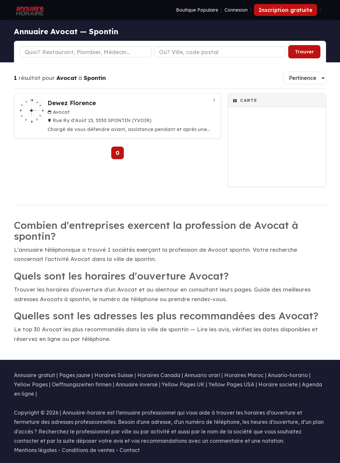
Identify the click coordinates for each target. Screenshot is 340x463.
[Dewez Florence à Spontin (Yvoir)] (117, 115)
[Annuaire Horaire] (29, 10)
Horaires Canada (158, 375)
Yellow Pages (31, 384)
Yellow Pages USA (231, 384)
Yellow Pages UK (183, 384)
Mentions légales (35, 450)
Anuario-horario (288, 375)
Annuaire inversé (137, 384)
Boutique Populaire (197, 10)
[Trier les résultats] (304, 78)
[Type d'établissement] (85, 51)
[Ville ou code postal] (220, 51)
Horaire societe (278, 384)
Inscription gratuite (285, 10)
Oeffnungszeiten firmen (82, 384)
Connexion (236, 10)
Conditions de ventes (88, 450)
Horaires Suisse (113, 375)
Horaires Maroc (244, 375)
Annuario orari (202, 375)
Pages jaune (74, 375)
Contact (130, 450)
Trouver (304, 52)
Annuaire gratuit (34, 375)
